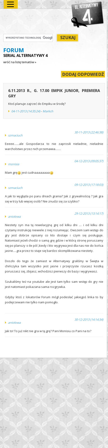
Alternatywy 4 (87, 14)
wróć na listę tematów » (19, 62)
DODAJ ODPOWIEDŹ (83, 74)
